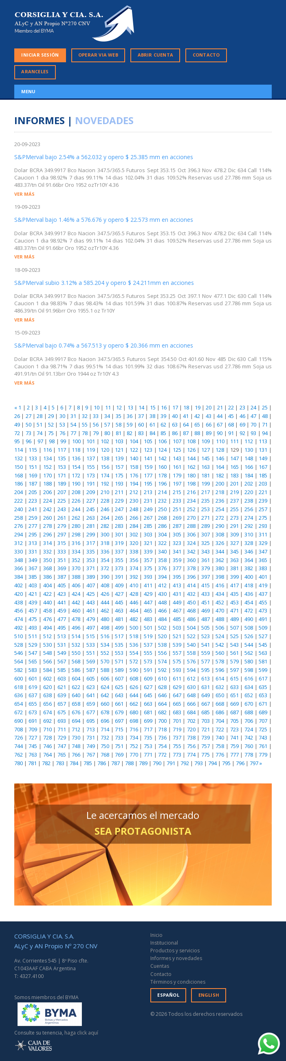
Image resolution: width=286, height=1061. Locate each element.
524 (220, 636)
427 (119, 593)
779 (263, 754)
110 (220, 441)
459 (61, 610)
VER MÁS (24, 194)
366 (18, 568)
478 (76, 619)
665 (177, 703)
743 (263, 737)
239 (263, 500)
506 (220, 627)
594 (191, 670)
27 (28, 416)
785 (88, 763)
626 (134, 687)
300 (105, 534)
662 (134, 703)
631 (205, 687)
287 (177, 525)
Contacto (161, 974)
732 (105, 737)
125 (177, 449)
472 (248, 610)
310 (248, 534)
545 (263, 644)
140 (134, 458)
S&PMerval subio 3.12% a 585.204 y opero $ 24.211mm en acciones (104, 283)
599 (263, 670)
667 (205, 703)
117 (61, 449)
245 (90, 509)
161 (177, 466)
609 (148, 678)
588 (105, 670)
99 (63, 441)
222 (18, 500)
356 (134, 560)
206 (47, 492)
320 (134, 543)
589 (119, 670)
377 (177, 568)
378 (191, 568)
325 (205, 543)
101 (90, 441)
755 (177, 746)
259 (33, 517)
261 (61, 517)
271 (205, 517)
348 (18, 560)
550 (76, 652)
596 (220, 670)
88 (197, 433)
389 (90, 576)
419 (263, 585)
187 (33, 483)
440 (47, 602)
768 (105, 754)
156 (105, 466)
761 (263, 746)
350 (47, 560)
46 (242, 416)
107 (177, 441)
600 (18, 678)
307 (205, 534)
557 (177, 652)
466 (162, 610)
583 (33, 670)
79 (96, 433)
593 (177, 670)
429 (148, 593)
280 (76, 525)
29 (51, 416)
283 (119, 525)
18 (186, 407)
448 (162, 602)
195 (148, 483)
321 (148, 543)
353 (90, 560)
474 (18, 619)
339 (148, 551)
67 (219, 424)
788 (129, 763)
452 (220, 602)
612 (191, 678)
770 (134, 754)
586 (76, 670)
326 (220, 543)
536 (134, 644)
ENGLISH (208, 995)
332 (47, 551)
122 (134, 449)
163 (205, 466)
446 (134, 602)
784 (74, 763)
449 (177, 602)
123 (148, 449)
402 (18, 585)
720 (191, 729)
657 (61, 703)
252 (191, 509)
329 (263, 543)
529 (33, 644)
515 (90, 636)
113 (263, 441)
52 (51, 424)
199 (205, 483)
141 (148, 458)
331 (33, 551)
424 (76, 593)
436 (248, 593)
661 (119, 703)
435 (234, 593)
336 (105, 551)
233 (177, 500)
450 (191, 602)
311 (263, 534)
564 (18, 661)
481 (119, 619)
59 (129, 424)
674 (47, 712)
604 (76, 678)
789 (143, 763)
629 (177, 687)
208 (76, 492)
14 (141, 407)
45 (231, 416)
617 (263, 678)
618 (18, 687)
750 (105, 746)
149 (263, 458)
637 (33, 695)
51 (39, 424)
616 (248, 678)
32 (85, 416)
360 (191, 560)
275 (263, 517)
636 (18, 695)
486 (191, 619)
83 (141, 433)
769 (119, 754)
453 (234, 602)
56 (96, 424)
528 (18, 644)
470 (220, 610)
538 (162, 644)
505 (205, 627)
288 (191, 525)
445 (119, 602)
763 (33, 754)
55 (85, 424)
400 (248, 576)
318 (105, 543)
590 (134, 670)
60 (141, 424)
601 (33, 678)
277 (33, 525)
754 (162, 746)
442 (76, 602)
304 (162, 534)
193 (119, 483)
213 (148, 492)
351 (61, 560)
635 (263, 687)
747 (61, 746)
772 (162, 754)
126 (191, 449)
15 (153, 407)
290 (220, 525)
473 (263, 610)
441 (61, 602)
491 (263, 619)
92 (242, 433)
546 (18, 652)
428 (134, 593)
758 (220, 746)
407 (90, 585)
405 (61, 585)
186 (18, 483)
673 (33, 712)
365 (263, 560)
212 (134, 492)
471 (234, 610)
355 (119, 560)
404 (47, 585)
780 (18, 763)
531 (61, 644)
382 (248, 568)
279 (61, 525)
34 (107, 416)
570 (105, 661)
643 (119, 695)
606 (105, 678)
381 (234, 568)
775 (205, 754)
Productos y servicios (175, 950)
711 (61, 729)
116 (47, 449)
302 (134, 534)
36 (129, 416)
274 (248, 517)
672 (18, 712)
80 (107, 433)
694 (76, 720)
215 (177, 492)
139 (119, 458)
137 (90, 458)
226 (76, 500)
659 (90, 703)
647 (177, 695)
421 (33, 593)
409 (119, 585)
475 (33, 619)
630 (191, 687)
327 (234, 543)
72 (17, 433)
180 (191, 475)
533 (90, 644)
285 (148, 525)
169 (33, 475)
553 (119, 652)
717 (148, 729)
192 (105, 483)
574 (162, 661)
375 (148, 568)
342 (191, 551)
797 (254, 763)
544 (248, 644)
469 (205, 610)
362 (220, 560)
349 (33, 560)
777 (234, 754)
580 (248, 661)
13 (130, 407)
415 (205, 585)
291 (234, 525)
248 (134, 509)
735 (148, 737)
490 (248, 619)
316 (76, 543)
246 (105, 509)
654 (18, 703)
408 (105, 585)
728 (47, 737)
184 (248, 475)
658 (76, 703)
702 (191, 720)
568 (76, 661)
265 (119, 517)
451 (205, 602)
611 (177, 678)
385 (33, 576)
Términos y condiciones (177, 981)
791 (171, 763)
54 (73, 424)
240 (18, 509)
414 (191, 585)
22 (231, 407)
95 (17, 441)
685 (205, 712)
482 (134, 619)
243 (61, 509)
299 (90, 534)
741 (234, 737)
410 (134, 585)
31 (73, 416)
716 (134, 729)
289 (205, 525)
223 (33, 500)
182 (220, 475)
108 (191, 441)
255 (234, 509)
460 (76, 610)
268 (162, 517)
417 (234, 585)
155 (90, 466)
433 (205, 593)
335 (90, 551)
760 (248, 746)
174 (105, 475)
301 (119, 534)
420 (18, 593)
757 (205, 746)
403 (33, 585)
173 (90, 475)
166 (248, 466)
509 (263, 627)
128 (220, 449)
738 (191, 737)
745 (33, 746)
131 (263, 449)
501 (148, 627)
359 (177, 560)
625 (119, 687)
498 (105, 627)
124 (162, 449)
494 (47, 627)
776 (220, 754)
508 (248, 627)
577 (205, 661)
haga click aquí (81, 1032)
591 (148, 670)
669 (234, 703)
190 (76, 483)
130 (248, 449)
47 (253, 416)
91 (231, 433)
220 (248, 492)
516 (105, 636)
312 (18, 543)
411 (148, 585)
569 (90, 661)
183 (234, 475)
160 (162, 466)
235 (205, 500)
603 (61, 678)
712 (76, 729)
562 (248, 652)
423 (61, 593)
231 (148, 500)
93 (253, 433)
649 (205, 695)
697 (119, 720)
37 (141, 416)
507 (234, 627)
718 (162, 729)
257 (263, 509)
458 (47, 610)
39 (163, 416)
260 (47, 517)
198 (191, 483)
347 (263, 551)
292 (248, 525)
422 (47, 593)
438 (18, 602)
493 (33, 627)
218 (220, 492)
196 (162, 483)
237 (234, 500)
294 (18, 534)
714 (105, 729)
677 (90, 712)
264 (105, 517)
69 (242, 424)
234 (191, 500)
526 (248, 636)
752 (134, 746)
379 (205, 568)
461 (90, 610)
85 (163, 433)
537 (148, 644)
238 (248, 500)
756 (191, 746)
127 (205, 449)
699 (148, 720)
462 (105, 610)
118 (76, 449)
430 (162, 593)
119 (90, 449)
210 (105, 492)
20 (208, 407)
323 (177, 543)
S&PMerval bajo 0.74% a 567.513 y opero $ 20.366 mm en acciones (103, 345)
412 (162, 585)
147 (234, 458)
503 (177, 627)
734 (134, 737)
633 (234, 687)
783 (60, 763)
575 (177, 661)
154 (76, 466)
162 (191, 466)
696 (105, 720)
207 (61, 492)
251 (177, 509)
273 (234, 517)
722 (220, 729)
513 (61, 636)
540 (191, 644)
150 (18, 466)
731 (90, 737)
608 (134, 678)
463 (119, 610)
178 (162, 475)
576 (191, 661)
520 (162, 636)
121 (119, 449)
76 (62, 433)
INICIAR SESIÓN (40, 55)
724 (248, 729)
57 (107, 424)
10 (96, 407)
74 (39, 433)
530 (47, 644)
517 (119, 636)
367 (33, 568)
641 (90, 695)
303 (148, 534)
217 (205, 492)
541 (205, 644)
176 (134, 475)
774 (191, 754)
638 (47, 695)
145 (205, 458)
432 (191, 593)
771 (148, 754)
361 (205, 560)
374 (134, 568)
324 (191, 543)
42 (197, 416)
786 (101, 763)
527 (263, 636)
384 (18, 576)
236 (220, 500)
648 (191, 695)
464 (134, 610)
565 (33, 661)
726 (18, 737)
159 (148, 466)
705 (234, 720)
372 (105, 568)
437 (263, 593)
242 (47, 509)
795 (226, 763)
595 (205, 670)
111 (234, 441)
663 (148, 703)
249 (148, 509)
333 (61, 551)
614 (220, 678)
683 (177, 712)
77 (73, 433)
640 (76, 695)
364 (248, 560)
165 (234, 466)
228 (105, 500)
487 (205, 619)
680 (134, 712)
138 (105, 458)
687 (234, 712)
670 (248, 703)
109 (205, 441)
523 (205, 636)
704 (220, 720)
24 (253, 407)
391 (119, 576)
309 (234, 534)
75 (51, 433)
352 (76, 560)
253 (205, 509)
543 (234, 644)
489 (234, 619)
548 (47, 652)
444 (105, 602)
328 (248, 543)
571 (119, 661)
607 (119, 678)
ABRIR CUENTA (155, 55)
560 (220, 652)
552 (105, 652)
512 (47, 636)
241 (33, 509)
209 (90, 492)
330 (18, 551)
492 (18, 627)
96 (28, 441)
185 (263, 475)
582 (18, 670)
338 (134, 551)
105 (148, 441)
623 (90, 687)
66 (208, 424)
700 (162, 720)
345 (234, 551)
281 (90, 525)
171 (61, 475)
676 (76, 712)
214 (162, 492)
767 (90, 754)
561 (234, 652)
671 (263, 703)
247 (119, 509)
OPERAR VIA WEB (98, 55)
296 (47, 534)
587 (90, 670)
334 (76, 551)
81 (118, 433)
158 (134, 466)
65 (197, 424)
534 (105, 644)
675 (61, 712)
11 (108, 407)
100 (76, 441)
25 (265, 407)
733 (119, 737)
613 (205, 678)
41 (186, 416)
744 (18, 746)
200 (220, 483)
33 (96, 416)
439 (33, 602)
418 (248, 585)
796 (240, 763)
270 (191, 517)
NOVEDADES (104, 120)
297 (61, 534)
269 (177, 517)
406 (76, 585)
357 (148, 560)
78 (85, 433)
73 (28, 433)
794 (212, 763)
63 (175, 424)
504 (191, 627)
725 (263, 729)
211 (119, 492)
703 (205, 720)
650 (220, 695)
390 (105, 576)
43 (208, 416)
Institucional (164, 942)
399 (234, 576)
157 (119, 466)
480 (105, 619)
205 (33, 492)
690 (18, 720)
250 (162, 509)
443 (90, 602)
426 (105, 593)
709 (33, 729)
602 (47, 678)
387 (61, 576)
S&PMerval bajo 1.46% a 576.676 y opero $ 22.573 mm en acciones (103, 219)
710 (47, 729)
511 (33, 636)
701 (177, 720)
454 (248, 602)
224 (47, 500)
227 (90, 500)
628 (162, 687)
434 (220, 593)
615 (234, 678)
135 (61, 458)
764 (47, 754)
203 (263, 483)
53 (62, 424)
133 (33, 458)
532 (76, 644)
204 (18, 492)
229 (119, 500)
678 (105, 712)
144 (191, 458)
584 (47, 670)
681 (148, 712)
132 (18, 458)
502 (162, 627)
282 (105, 525)
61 (152, 424)
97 (40, 441)
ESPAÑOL (168, 995)
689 (263, 712)
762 (18, 754)
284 (134, 525)
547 (33, 652)
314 (47, 543)
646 (162, 695)
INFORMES (39, 120)
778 (248, 754)
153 (61, 466)
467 (177, 610)
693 (61, 720)
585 (61, 670)
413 (177, 585)
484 (162, 619)
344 (220, 551)
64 (186, 424)
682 (162, 712)
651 (234, 695)
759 (234, 746)
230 (134, 500)
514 (76, 636)
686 (220, 712)
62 (163, 424)
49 (17, 424)
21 (220, 407)
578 (220, 661)
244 (76, 509)
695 (90, 720)
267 (148, 517)
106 (162, 441)
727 (33, 737)
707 (263, 720)
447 (148, 602)
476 (47, 619)
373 (119, 568)
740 (220, 737)
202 (248, 483)
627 (148, 687)
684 (191, 712)
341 (177, 551)
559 (205, 652)
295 (33, 534)
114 (18, 449)
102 (105, 441)
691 (33, 720)
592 (162, 670)
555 (148, 652)
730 (76, 737)
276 (18, 525)
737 (177, 737)
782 (46, 763)
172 (76, 475)
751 (119, 746)
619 (33, 687)
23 (242, 407)
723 (234, 729)
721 (205, 729)
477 (61, 619)
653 (263, 695)
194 (134, 483)
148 (248, 458)
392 (134, 576)
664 (162, 703)
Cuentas (159, 966)
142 (162, 458)
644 (134, 695)
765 (61, 754)
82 (129, 433)
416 (220, 585)
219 (234, 492)
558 (191, 652)
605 (90, 678)
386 (47, 576)
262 (76, 517)
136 (76, 458)
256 (248, 509)
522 (191, 636)
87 (186, 433)
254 (220, 509)
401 (263, 576)
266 (134, 517)
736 (162, 737)
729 (61, 737)
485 (177, 619)
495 (61, 627)
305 (177, 534)
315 (61, 543)
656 (47, 703)
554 (134, 652)
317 (90, 543)
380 (220, 568)
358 (162, 560)
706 (248, 720)
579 (234, 661)
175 (119, 475)
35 (118, 416)
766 (76, 754)
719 (177, 729)
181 (205, 475)
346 (248, 551)
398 (220, 576)
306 (191, 534)
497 (90, 627)
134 (47, 458)
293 (263, 525)
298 (76, 534)
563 (263, 652)
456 (18, 610)
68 (231, 424)
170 (47, 475)
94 (265, 433)
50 (28, 424)
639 (61, 695)
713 (90, 729)
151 (33, 466)
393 (148, 576)
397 (205, 576)
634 (248, 687)
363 (234, 560)
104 (134, 441)
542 (220, 644)
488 (220, 619)
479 (90, 619)
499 (119, 627)
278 (47, 525)
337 (119, 551)
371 (90, 568)
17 (175, 407)
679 (119, 712)
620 (47, 687)
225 (61, 500)
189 (61, 483)
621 (61, 687)
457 (33, 610)
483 (148, 619)
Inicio (156, 935)
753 (148, 746)
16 (164, 407)
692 (47, 720)
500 (134, 627)
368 (47, 568)
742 (248, 737)
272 (220, 517)
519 (148, 636)
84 (152, 433)
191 (90, 483)
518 (134, 636)
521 (177, 636)
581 (263, 661)
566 (47, 661)
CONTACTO (206, 55)
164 (220, 466)
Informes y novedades (176, 958)
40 (175, 416)
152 (47, 466)
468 (191, 610)
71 (265, 424)
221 (263, 492)
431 (177, 593)
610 (162, 678)
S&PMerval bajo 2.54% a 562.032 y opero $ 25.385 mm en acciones (103, 157)
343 (205, 551)
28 (39, 416)
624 (105, 687)
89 (208, 433)
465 (148, 610)
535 (119, 644)
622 (76, 687)
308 (220, 534)
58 (118, 424)
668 (220, 703)
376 (162, 568)
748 (76, 746)
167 (263, 466)
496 (76, 627)
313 (33, 543)
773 (177, 754)
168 (18, 475)
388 (76, 576)
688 (248, 712)
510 (18, 636)
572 (134, 661)
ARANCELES (34, 71)
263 (90, 517)
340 (162, 551)
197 (177, 483)
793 (198, 763)
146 (220, 458)
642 (105, 695)
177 (148, 475)
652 (248, 695)
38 (152, 416)
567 (61, 661)
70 (253, 424)
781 (32, 763)
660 (105, 703)
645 (148, 695)
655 (33, 703)
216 (191, 492)
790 (157, 763)
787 (115, 763)
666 (191, 703)
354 (105, 560)
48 (265, 416)
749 (90, 746)
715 (119, 729)
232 (162, 500)
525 (234, 636)
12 (119, 407)
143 (177, 458)
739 (205, 737)
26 (17, 416)
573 (148, 661)
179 (177, 475)
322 (162, 543)
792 (184, 763)
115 (33, 449)
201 (234, 483)
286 (162, 525)
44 (219, 416)
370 (76, 568)
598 (248, 670)
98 (52, 441)
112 (248, 441)
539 (177, 644)
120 (105, 449)
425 (90, 593)
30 (62, 416)
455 (263, 602)
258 (18, 517)
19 (197, 407)
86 (175, 433)
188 (47, 483)
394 (162, 576)
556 (162, 652)
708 (18, 729)
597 (234, 670)
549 (61, 652)
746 (47, 746)
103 (119, 441)
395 (177, 576)
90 (219, 433)
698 (134, 720)
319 (119, 543)
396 (191, 576)
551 (90, 652)
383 (263, 568)
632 (220, 687)
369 (61, 568)
